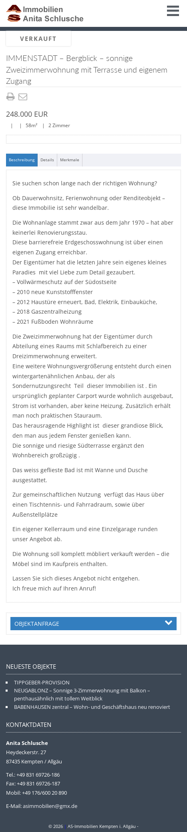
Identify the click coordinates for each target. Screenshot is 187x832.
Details (47, 159)
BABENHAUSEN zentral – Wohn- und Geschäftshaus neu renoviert (92, 706)
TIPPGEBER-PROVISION (42, 682)
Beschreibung (21, 159)
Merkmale (69, 159)
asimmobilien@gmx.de (50, 806)
